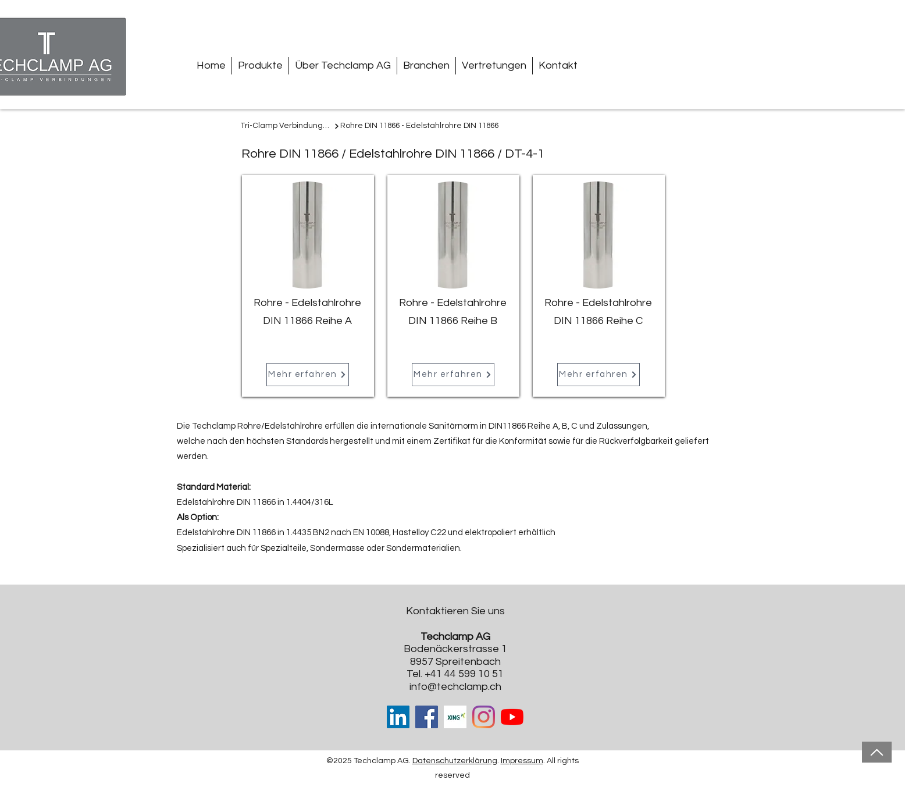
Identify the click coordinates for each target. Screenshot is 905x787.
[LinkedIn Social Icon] (398, 717)
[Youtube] (512, 717)
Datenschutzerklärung (454, 761)
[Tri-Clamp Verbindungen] (290, 126)
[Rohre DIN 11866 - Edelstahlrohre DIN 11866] (420, 126)
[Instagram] (483, 717)
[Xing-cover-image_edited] (455, 717)
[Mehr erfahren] (307, 374)
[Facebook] (426, 717)
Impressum (522, 761)
